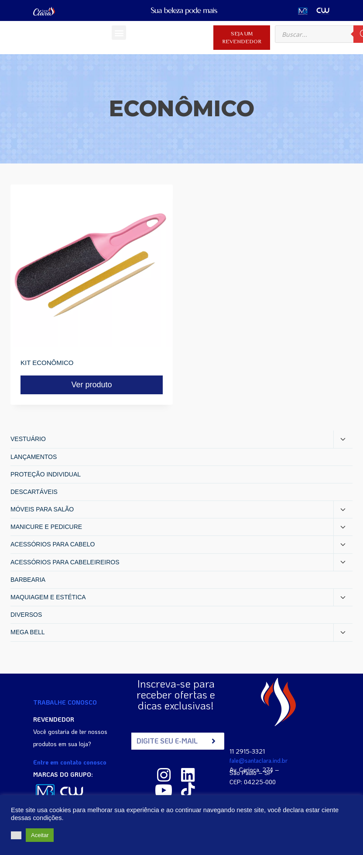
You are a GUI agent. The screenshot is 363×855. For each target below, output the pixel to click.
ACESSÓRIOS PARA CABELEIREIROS (64, 562)
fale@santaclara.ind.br (258, 760)
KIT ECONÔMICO (47, 362)
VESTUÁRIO (28, 438)
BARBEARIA (27, 579)
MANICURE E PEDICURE (46, 526)
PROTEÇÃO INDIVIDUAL (45, 474)
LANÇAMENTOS (33, 456)
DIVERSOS (26, 614)
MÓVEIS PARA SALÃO (42, 509)
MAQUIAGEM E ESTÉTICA (48, 597)
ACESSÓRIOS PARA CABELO (52, 544)
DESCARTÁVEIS (34, 491)
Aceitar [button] (39, 835)
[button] (119, 32)
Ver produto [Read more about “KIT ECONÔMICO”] (91, 384)
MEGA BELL (27, 632)
